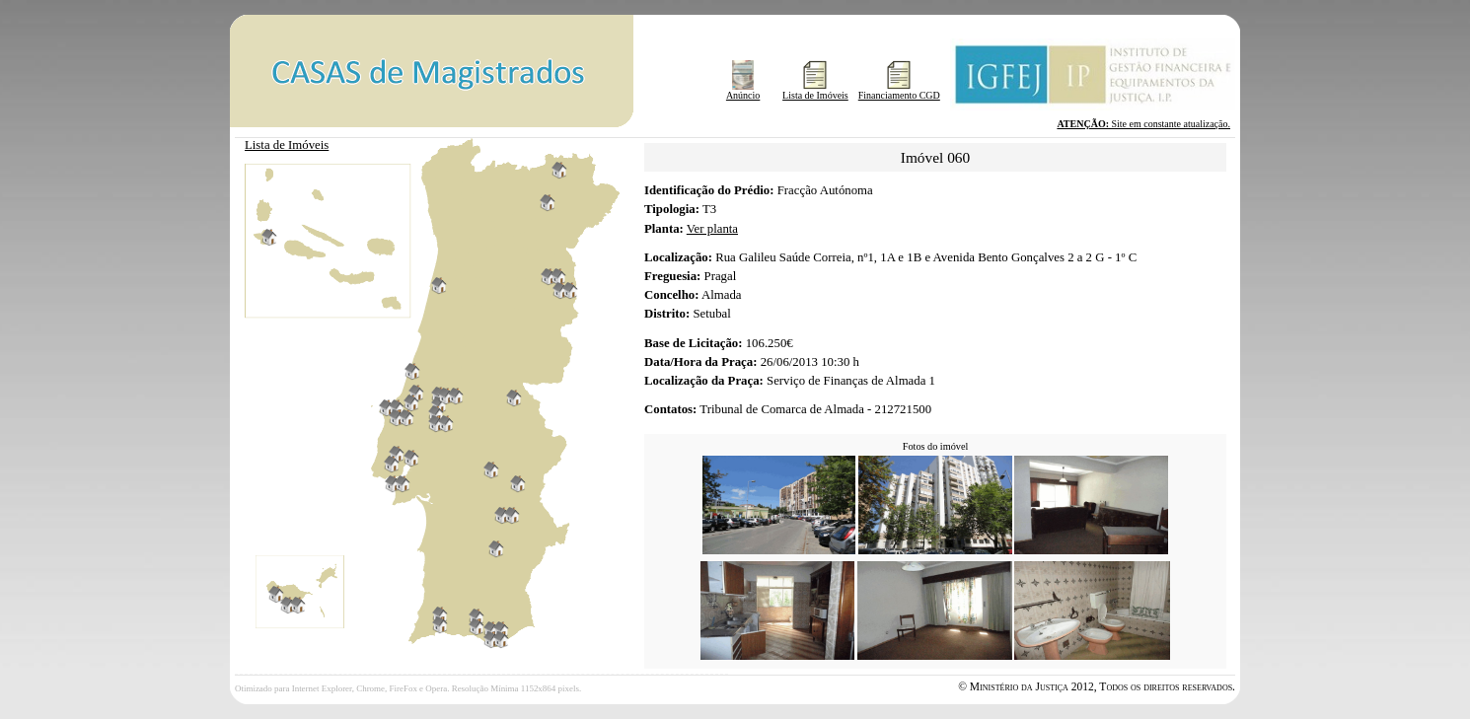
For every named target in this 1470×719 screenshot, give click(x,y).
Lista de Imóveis (815, 91)
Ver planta (712, 229)
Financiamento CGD (899, 91)
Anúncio (743, 91)
